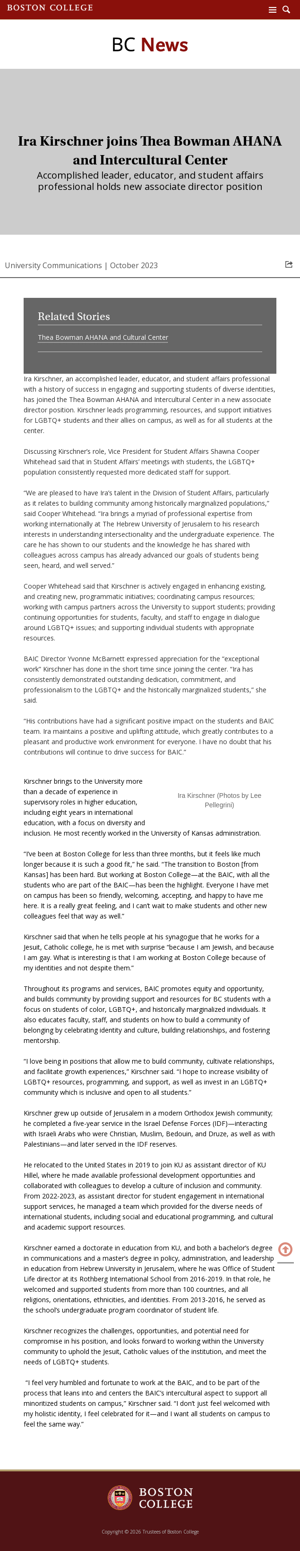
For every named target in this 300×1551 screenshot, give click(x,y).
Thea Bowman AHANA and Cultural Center (103, 337)
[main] (150, 782)
